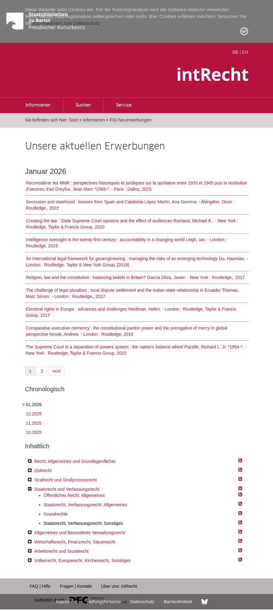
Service (123, 105)
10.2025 (34, 432)
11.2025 (34, 423)
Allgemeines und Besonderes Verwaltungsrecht (79, 532)
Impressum (66, 601)
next (56, 371)
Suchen (83, 105)
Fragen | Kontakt (76, 586)
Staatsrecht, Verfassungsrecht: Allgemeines (85, 504)
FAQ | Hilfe (40, 586)
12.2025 (34, 413)
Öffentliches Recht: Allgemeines (74, 495)
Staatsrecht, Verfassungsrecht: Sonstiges (83, 523)
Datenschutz (142, 601)
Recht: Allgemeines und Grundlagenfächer (75, 461)
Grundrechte (56, 513)
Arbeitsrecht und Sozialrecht (61, 551)
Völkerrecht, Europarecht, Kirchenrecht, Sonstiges (82, 560)
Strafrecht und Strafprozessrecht (65, 479)
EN (245, 52)
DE (235, 52)
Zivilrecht (43, 470)
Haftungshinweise (104, 601)
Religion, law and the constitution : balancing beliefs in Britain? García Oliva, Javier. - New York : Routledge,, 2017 (135, 277)
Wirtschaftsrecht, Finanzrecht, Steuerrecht (74, 541)
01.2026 (34, 404)
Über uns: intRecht (119, 586)
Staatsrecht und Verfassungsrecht (66, 489)
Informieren (38, 105)
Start (73, 119)
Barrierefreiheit (178, 601)
